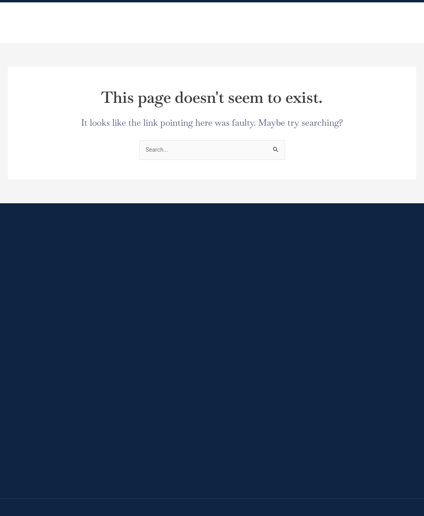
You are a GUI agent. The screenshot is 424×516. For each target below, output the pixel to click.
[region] (212, 488)
